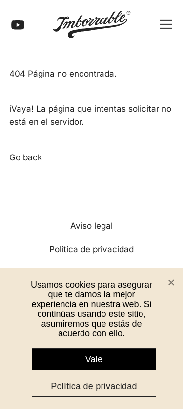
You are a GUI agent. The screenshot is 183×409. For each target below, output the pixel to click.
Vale (94, 359)
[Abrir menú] (165, 24)
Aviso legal (91, 226)
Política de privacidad (91, 249)
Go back (25, 157)
